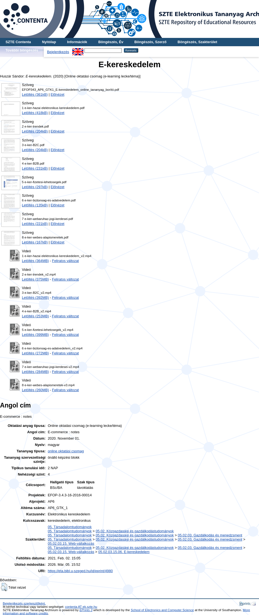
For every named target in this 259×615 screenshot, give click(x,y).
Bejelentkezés (58, 52)
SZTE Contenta (18, 42)
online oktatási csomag (66, 451)
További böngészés (22, 50)
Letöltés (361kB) (35, 94)
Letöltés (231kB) (35, 168)
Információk (77, 42)
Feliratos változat (65, 261)
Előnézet (58, 94)
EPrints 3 (86, 610)
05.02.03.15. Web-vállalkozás (71, 543)
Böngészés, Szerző (150, 42)
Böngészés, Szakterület (197, 42)
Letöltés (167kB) (35, 242)
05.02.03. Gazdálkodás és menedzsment (210, 535)
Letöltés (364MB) (35, 261)
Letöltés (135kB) (35, 205)
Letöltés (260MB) (35, 390)
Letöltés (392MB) (35, 297)
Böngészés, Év (110, 42)
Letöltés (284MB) (35, 372)
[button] (4, 587)
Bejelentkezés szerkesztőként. (24, 603)
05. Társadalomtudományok (69, 527)
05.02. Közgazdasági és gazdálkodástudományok (135, 531)
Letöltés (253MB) (35, 316)
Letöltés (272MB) (35, 353)
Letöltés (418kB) (35, 113)
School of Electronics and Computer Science (162, 610)
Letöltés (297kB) (35, 187)
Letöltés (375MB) (35, 279)
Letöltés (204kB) (35, 131)
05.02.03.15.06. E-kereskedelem (124, 552)
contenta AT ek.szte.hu (81, 606)
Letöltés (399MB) (35, 335)
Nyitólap (49, 42)
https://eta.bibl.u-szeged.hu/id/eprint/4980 (80, 571)
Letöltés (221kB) (35, 224)
